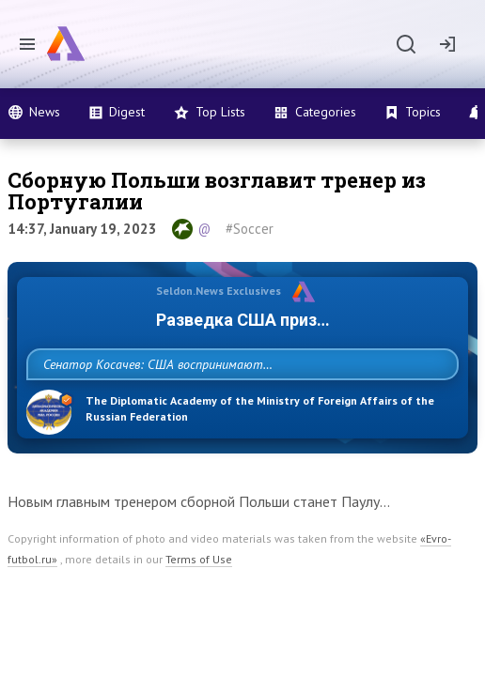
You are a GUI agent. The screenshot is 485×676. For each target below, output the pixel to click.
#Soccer (250, 229)
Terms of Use (198, 600)
